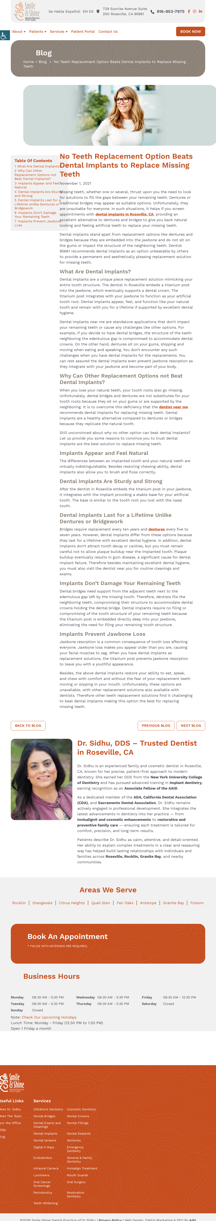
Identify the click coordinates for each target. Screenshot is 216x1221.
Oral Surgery (76, 1182)
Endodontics (42, 1158)
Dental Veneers (44, 1140)
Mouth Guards (77, 1175)
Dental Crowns (78, 1116)
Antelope (148, 903)
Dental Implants (45, 1134)
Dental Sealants (79, 1134)
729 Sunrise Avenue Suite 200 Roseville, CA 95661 (121, 11)
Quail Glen (100, 903)
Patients (36, 31)
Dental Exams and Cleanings (47, 1125)
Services (57, 31)
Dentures (74, 1140)
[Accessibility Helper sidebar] (5, 35)
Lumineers (41, 1175)
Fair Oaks (125, 903)
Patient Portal (83, 31)
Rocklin (19, 903)
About (17, 31)
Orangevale (42, 903)
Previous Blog (154, 726)
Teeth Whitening (45, 1203)
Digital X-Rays (43, 1147)
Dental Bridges (44, 1116)
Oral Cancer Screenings (42, 1184)
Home (28, 61)
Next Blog (190, 726)
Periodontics (42, 1193)
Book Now (190, 31)
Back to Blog (29, 726)
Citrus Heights (72, 903)
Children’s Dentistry (48, 1109)
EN (84, 11)
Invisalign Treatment (82, 1168)
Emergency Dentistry (75, 1149)
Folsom (197, 903)
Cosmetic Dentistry (81, 1109)
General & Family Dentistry (79, 1160)
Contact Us (108, 31)
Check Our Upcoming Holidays (49, 1017)
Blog (43, 61)
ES (90, 11)
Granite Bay (173, 903)
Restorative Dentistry (75, 1194)
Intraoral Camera (45, 1168)
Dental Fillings (77, 1123)
